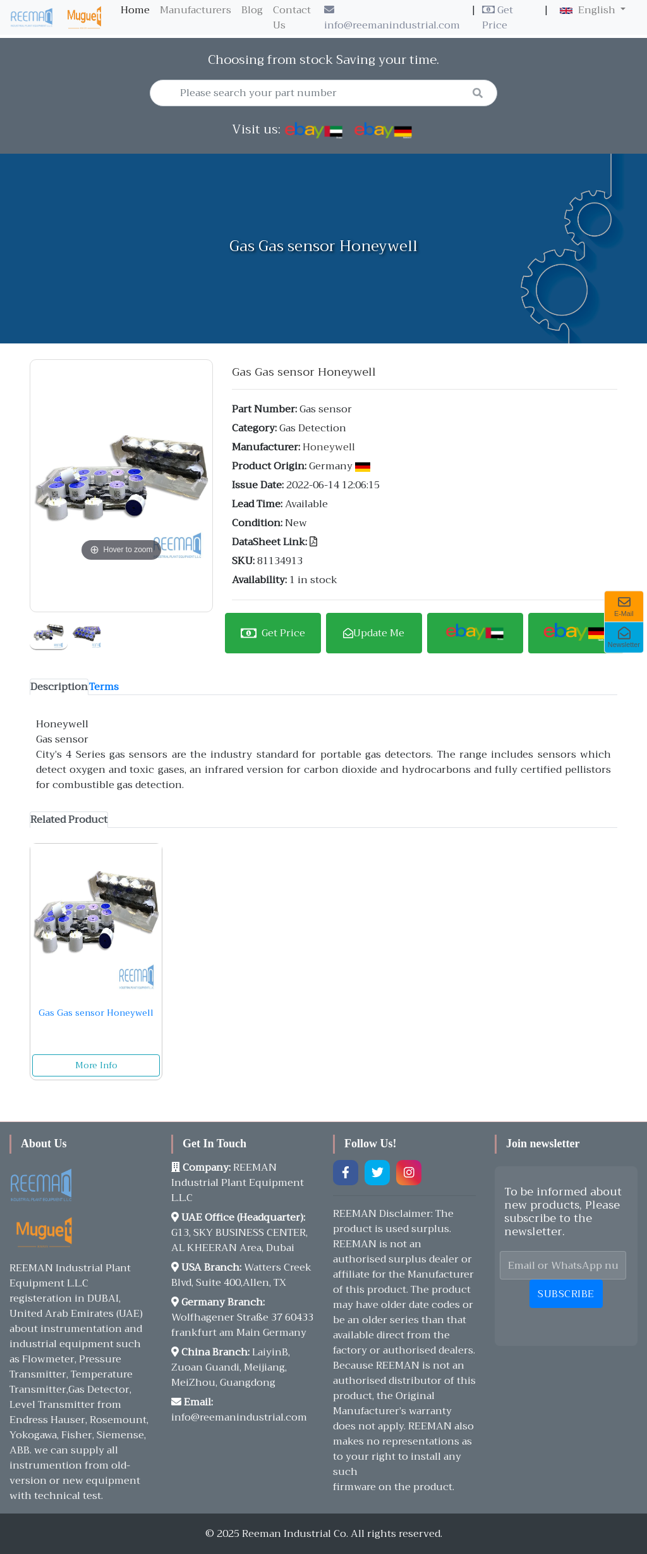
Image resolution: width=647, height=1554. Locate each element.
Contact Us (292, 18)
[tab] (59, 687)
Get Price (497, 17)
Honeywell (329, 447)
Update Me (373, 633)
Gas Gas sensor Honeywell (96, 1012)
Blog (252, 10)
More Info (96, 1065)
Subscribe (566, 1294)
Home (138, 10)
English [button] (589, 10)
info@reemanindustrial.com (392, 19)
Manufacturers (195, 10)
